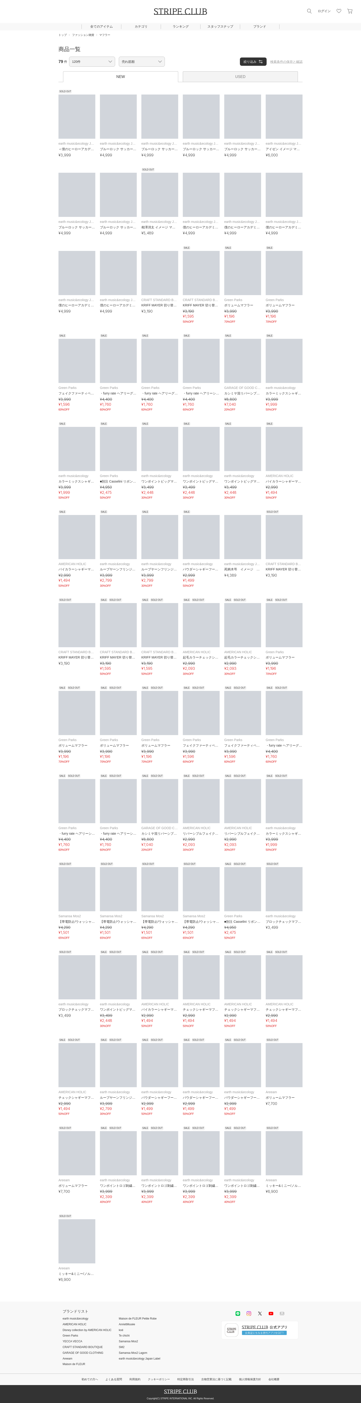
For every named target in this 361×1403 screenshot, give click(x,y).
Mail (282, 1313)
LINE (237, 1313)
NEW (120, 77)
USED (240, 77)
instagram (248, 1313)
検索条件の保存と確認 (286, 61)
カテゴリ (141, 26)
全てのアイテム (101, 26)
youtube (271, 1313)
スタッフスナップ (220, 26)
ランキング (181, 26)
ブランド (259, 26)
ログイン (324, 11)
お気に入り (339, 11)
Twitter (260, 1313)
